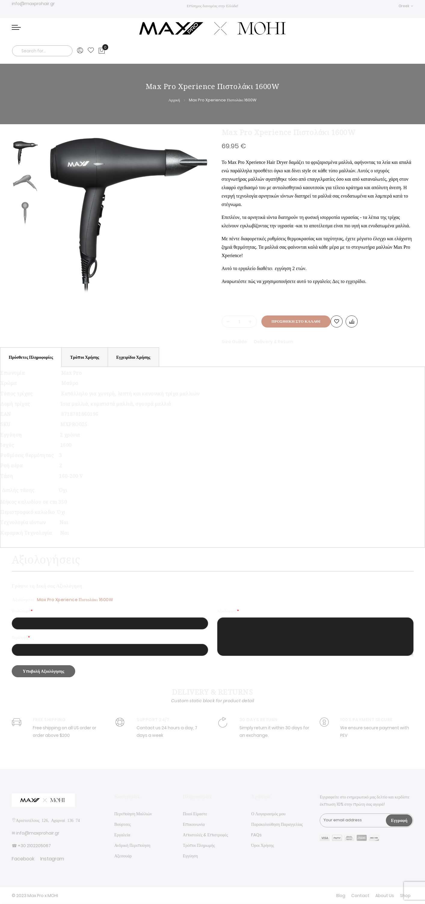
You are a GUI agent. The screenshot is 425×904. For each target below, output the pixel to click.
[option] (25, 153)
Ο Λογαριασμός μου (268, 814)
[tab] (31, 357)
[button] (406, 6)
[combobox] (42, 50)
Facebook (23, 858)
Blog (340, 896)
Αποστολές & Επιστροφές (205, 835)
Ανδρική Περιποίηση (132, 845)
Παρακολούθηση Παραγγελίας (277, 824)
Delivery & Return (273, 342)
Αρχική (174, 100)
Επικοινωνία (194, 824)
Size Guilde (235, 342)
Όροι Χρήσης (262, 845)
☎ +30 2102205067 (31, 846)
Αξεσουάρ (123, 856)
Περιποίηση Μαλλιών (133, 814)
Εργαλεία (122, 835)
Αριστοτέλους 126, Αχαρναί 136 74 (48, 820)
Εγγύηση (190, 856)
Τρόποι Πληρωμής (199, 845)
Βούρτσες (122, 824)
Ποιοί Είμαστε (195, 814)
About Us (384, 896)
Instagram (52, 858)
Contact (360, 896)
